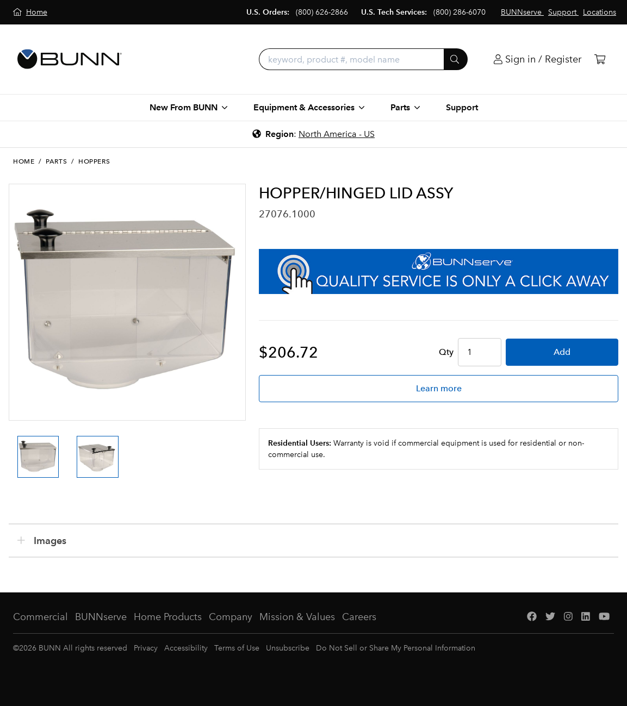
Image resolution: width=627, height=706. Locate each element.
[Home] (30, 12)
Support (462, 107)
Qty (446, 352)
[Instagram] (568, 617)
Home (23, 161)
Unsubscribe (287, 648)
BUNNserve (101, 617)
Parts (56, 161)
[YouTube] (604, 617)
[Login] (537, 59)
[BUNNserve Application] (438, 271)
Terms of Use (236, 648)
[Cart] (600, 59)
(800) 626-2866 (322, 12)
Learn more (439, 388)
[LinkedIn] (585, 617)
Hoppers (94, 161)
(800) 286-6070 (459, 12)
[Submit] (456, 59)
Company (230, 617)
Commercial (40, 617)
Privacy (146, 648)
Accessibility (186, 648)
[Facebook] (532, 617)
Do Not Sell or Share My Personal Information (395, 648)
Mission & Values (297, 617)
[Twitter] (550, 617)
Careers (359, 617)
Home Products (168, 617)
